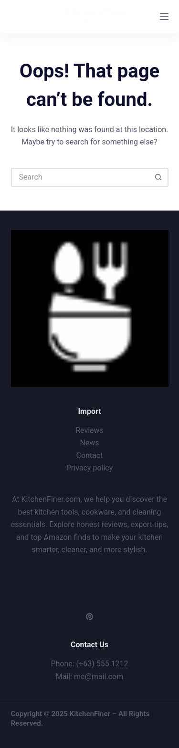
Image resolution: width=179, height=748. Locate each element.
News (89, 442)
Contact (89, 455)
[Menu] (164, 16)
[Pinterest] (89, 616)
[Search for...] (80, 177)
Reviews (89, 430)
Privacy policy (89, 467)
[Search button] (158, 177)
